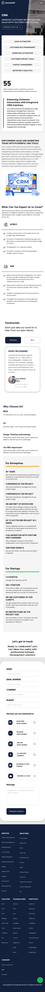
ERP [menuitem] (6, 903)
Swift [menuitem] (19, 947)
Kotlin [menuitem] (19, 952)
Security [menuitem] (9, 890)
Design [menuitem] (9, 866)
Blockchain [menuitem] (6, 942)
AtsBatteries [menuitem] (34, 933)
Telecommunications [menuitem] (26, 881)
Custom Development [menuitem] (9, 837)
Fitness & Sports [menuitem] (26, 872)
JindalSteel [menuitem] (34, 923)
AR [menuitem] (6, 937)
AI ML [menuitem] (6, 928)
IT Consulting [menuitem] (9, 852)
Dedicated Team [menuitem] (9, 847)
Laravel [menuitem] (19, 937)
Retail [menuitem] (26, 848)
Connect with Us (12, 27)
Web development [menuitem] (9, 857)
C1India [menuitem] (34, 928)
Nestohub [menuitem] (34, 903)
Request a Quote (16, 811)
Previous (13, 340)
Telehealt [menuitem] (6, 918)
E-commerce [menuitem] (26, 838)
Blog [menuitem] (8, 969)
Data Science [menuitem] (9, 881)
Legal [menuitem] (26, 867)
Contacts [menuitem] (8, 974)
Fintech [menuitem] (26, 862)
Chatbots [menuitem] (6, 933)
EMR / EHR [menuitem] (6, 923)
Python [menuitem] (19, 903)
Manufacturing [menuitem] (26, 857)
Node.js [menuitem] (19, 918)
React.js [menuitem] (19, 933)
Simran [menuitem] (34, 942)
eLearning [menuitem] (26, 852)
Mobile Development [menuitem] (9, 861)
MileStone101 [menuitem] (34, 952)
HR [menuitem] (26, 891)
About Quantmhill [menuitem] (8, 964)
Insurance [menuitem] (26, 877)
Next (32, 340)
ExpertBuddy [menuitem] (34, 947)
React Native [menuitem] (19, 928)
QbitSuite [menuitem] (34, 908)
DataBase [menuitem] (19, 923)
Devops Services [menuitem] (9, 886)
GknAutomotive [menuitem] (34, 937)
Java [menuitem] (19, 913)
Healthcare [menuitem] (26, 843)
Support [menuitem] (9, 876)
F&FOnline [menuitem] (34, 913)
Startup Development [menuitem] (9, 842)
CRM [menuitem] (6, 908)
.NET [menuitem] (19, 908)
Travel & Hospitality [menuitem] (26, 886)
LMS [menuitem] (6, 913)
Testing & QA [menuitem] (9, 871)
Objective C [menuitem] (19, 942)
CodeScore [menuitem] (34, 918)
